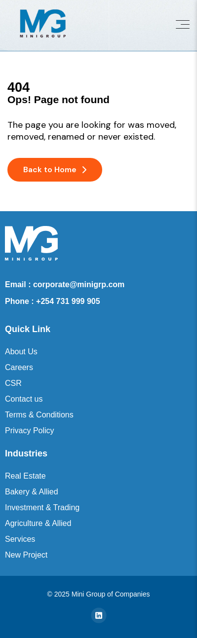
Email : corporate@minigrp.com (64, 284)
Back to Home (54, 169)
